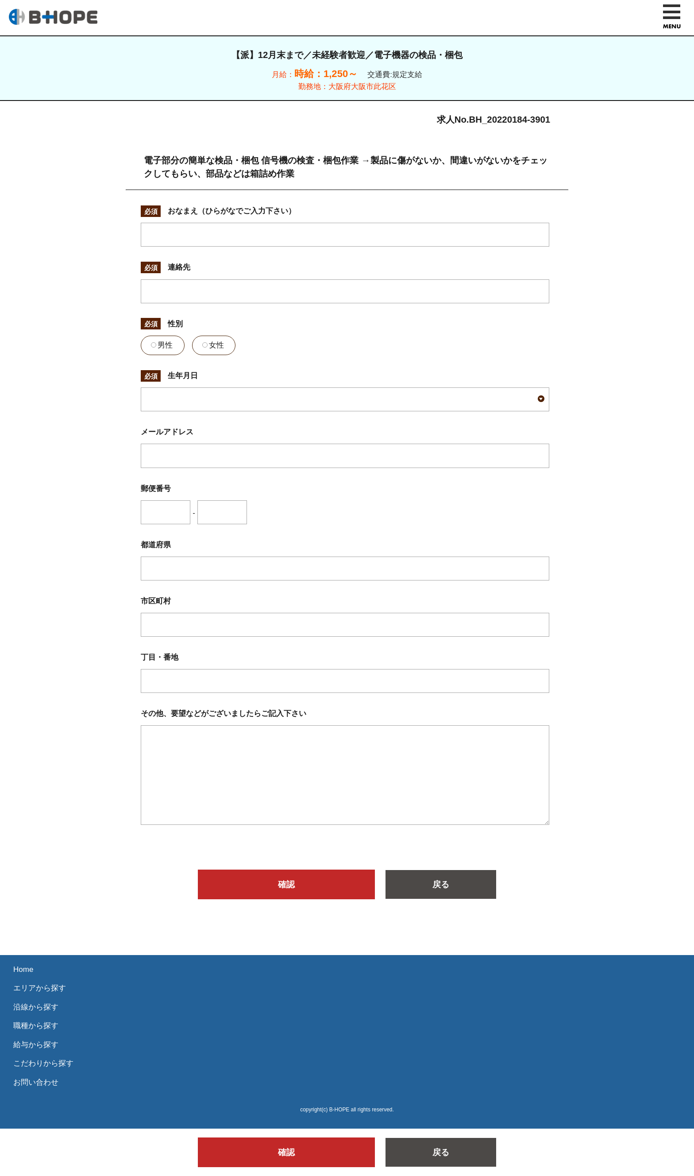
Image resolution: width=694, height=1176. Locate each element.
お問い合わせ (35, 1082)
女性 (213, 345)
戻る (440, 884)
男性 (162, 345)
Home (23, 969)
